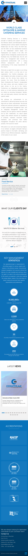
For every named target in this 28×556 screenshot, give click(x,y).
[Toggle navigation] (25, 2)
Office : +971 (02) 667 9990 (7, 546)
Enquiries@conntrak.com (7, 544)
